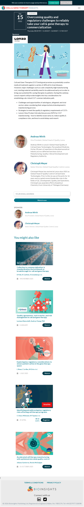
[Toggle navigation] (79, 8)
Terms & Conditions (33, 483)
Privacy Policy (66, 3)
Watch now (42, 200)
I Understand (54, 3)
